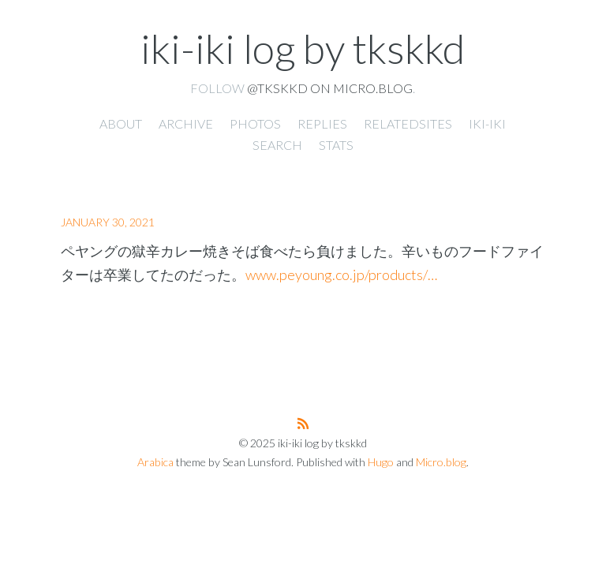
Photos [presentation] (255, 123)
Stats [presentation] (336, 144)
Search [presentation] (277, 144)
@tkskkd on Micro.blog (330, 87)
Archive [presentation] (186, 123)
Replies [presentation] (322, 123)
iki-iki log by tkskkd (302, 48)
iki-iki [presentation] (487, 123)
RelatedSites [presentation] (408, 123)
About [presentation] (120, 123)
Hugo (381, 462)
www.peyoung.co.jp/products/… (341, 274)
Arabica (155, 462)
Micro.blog (441, 462)
